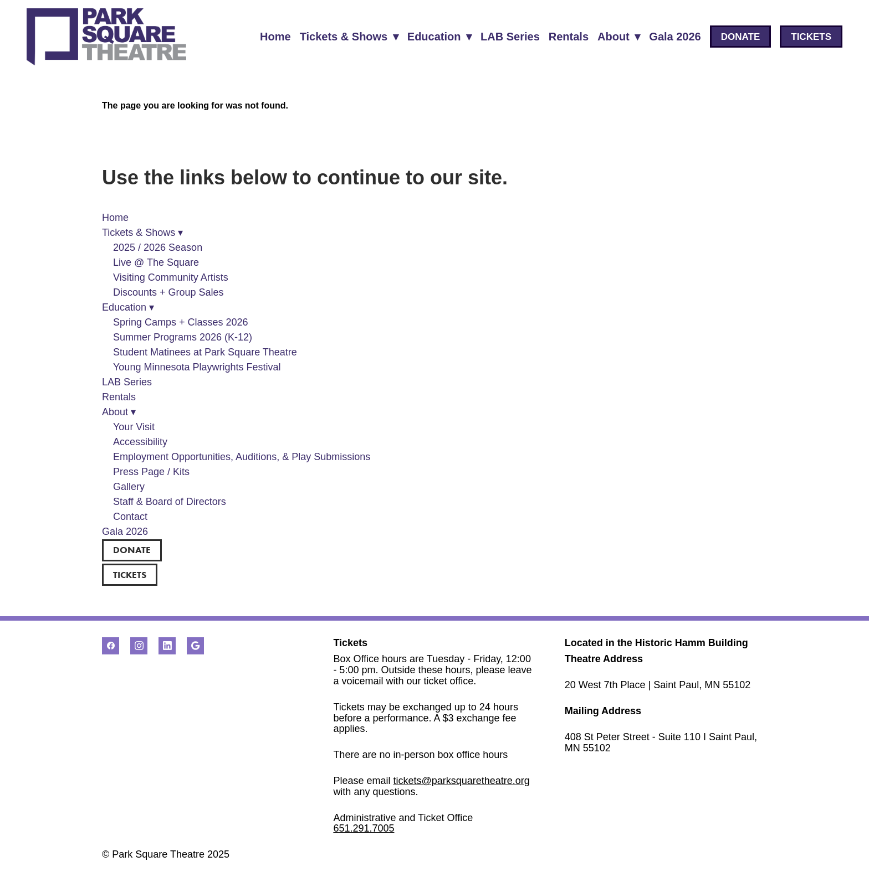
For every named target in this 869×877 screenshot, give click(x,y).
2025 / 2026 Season (157, 247)
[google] (195, 645)
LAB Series (510, 36)
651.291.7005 (363, 828)
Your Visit (134, 426)
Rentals (569, 36)
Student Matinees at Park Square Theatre (205, 352)
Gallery (129, 486)
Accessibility (140, 441)
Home (275, 36)
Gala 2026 (675, 36)
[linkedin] (167, 645)
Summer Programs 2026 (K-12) (182, 337)
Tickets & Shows (349, 36)
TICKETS (811, 37)
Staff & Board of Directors (169, 501)
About (618, 36)
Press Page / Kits (151, 471)
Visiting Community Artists (170, 277)
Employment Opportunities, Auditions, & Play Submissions (241, 456)
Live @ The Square (156, 262)
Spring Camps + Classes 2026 (180, 322)
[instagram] (138, 645)
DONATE (740, 37)
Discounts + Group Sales (168, 292)
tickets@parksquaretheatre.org (461, 780)
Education (439, 36)
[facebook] (110, 645)
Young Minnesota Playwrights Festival (197, 367)
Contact (130, 516)
